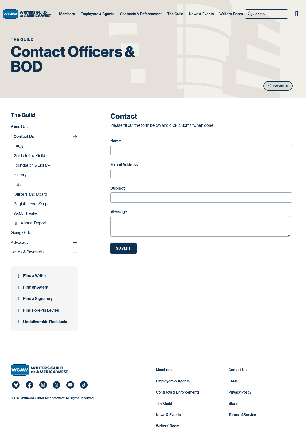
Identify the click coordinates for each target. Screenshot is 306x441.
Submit (123, 248)
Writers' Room (167, 426)
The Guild (164, 403)
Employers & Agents (173, 381)
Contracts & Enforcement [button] (141, 14)
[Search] (266, 14)
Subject (117, 188)
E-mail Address (124, 164)
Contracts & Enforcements (177, 392)
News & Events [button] (201, 14)
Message (118, 211)
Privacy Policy (240, 392)
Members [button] (67, 14)
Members (164, 370)
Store (233, 403)
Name (115, 141)
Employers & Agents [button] (97, 14)
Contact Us (238, 370)
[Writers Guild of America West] (27, 14)
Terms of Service (242, 414)
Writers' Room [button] (231, 14)
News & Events (168, 414)
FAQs (233, 381)
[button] (296, 14)
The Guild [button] (175, 14)
